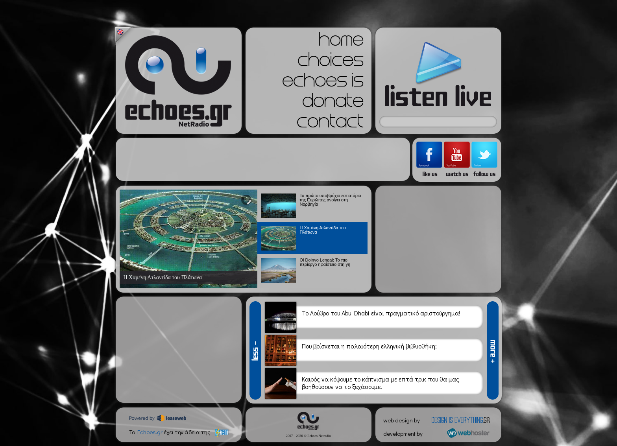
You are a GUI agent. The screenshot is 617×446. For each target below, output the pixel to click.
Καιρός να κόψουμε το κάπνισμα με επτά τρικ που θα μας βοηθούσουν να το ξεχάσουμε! (380, 383)
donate (333, 103)
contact (330, 123)
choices (330, 62)
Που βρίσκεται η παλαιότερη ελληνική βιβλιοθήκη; (369, 350)
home (341, 42)
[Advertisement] (263, 159)
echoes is (323, 82)
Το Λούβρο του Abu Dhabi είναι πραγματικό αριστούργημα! (381, 317)
